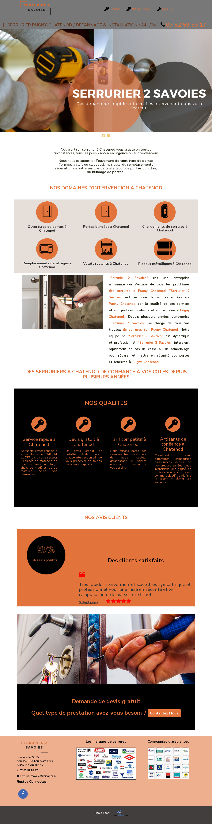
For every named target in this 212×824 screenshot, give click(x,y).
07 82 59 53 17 (183, 25)
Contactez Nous (164, 713)
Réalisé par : (105, 813)
